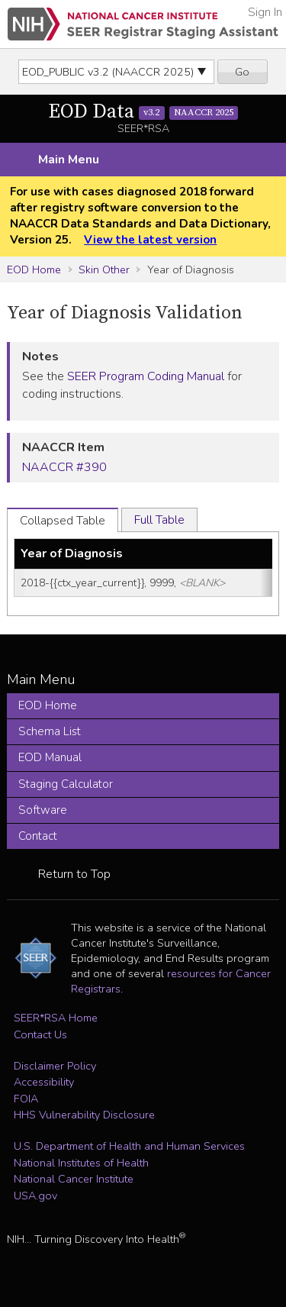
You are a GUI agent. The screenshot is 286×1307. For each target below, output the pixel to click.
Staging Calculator (65, 784)
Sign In (265, 12)
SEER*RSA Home (56, 1017)
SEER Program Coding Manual (145, 376)
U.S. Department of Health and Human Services (129, 1146)
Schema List (49, 731)
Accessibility (44, 1081)
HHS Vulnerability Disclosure (84, 1114)
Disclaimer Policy (55, 1065)
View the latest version (150, 239)
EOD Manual (50, 757)
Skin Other (104, 269)
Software (42, 810)
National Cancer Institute (73, 1178)
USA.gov (35, 1195)
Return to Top (74, 874)
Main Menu (68, 159)
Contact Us (40, 1034)
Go (242, 71)
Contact (37, 836)
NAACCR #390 (64, 467)
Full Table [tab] (159, 520)
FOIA (26, 1098)
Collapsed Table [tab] (62, 520)
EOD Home (34, 269)
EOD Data (143, 111)
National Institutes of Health (81, 1162)
